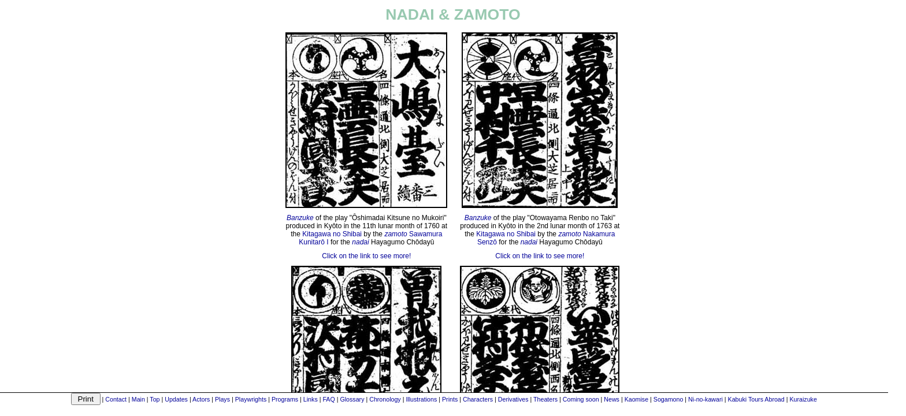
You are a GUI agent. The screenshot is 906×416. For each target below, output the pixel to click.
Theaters (545, 399)
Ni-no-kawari (705, 399)
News (611, 399)
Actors (201, 399)
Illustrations (421, 399)
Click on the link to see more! (366, 256)
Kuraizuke (802, 399)
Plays (222, 399)
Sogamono (668, 399)
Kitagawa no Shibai (332, 234)
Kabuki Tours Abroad (756, 399)
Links (310, 399)
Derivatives (513, 399)
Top (154, 399)
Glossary (352, 399)
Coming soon (581, 399)
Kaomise (636, 399)
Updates (176, 399)
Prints (450, 399)
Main (138, 399)
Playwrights (250, 399)
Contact (116, 399)
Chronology (385, 399)
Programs (285, 399)
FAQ (328, 399)
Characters (478, 399)
